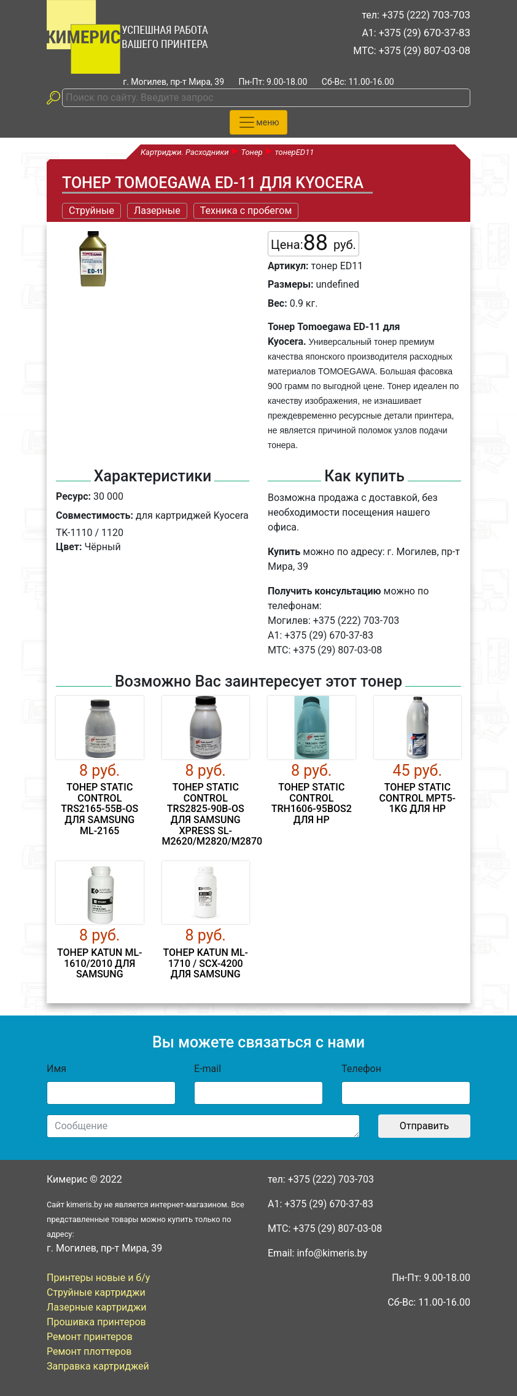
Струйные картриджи (96, 1292)
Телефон (361, 1069)
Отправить (424, 1126)
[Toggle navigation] (258, 122)
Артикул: (288, 266)
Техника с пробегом (246, 210)
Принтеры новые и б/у (98, 1278)
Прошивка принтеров (96, 1322)
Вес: (277, 303)
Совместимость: (94, 515)
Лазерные (157, 210)
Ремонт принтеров (90, 1337)
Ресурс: (73, 496)
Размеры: (291, 284)
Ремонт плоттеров (89, 1351)
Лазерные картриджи (97, 1307)
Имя (56, 1069)
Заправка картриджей (98, 1366)
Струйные (91, 210)
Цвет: (69, 547)
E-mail (207, 1069)
